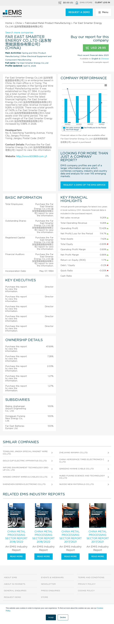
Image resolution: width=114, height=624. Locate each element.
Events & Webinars (52, 578)
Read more (16, 557)
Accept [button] (51, 617)
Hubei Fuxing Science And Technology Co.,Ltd (82, 477)
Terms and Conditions (91, 578)
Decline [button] (63, 617)
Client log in (102, 3)
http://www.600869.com (31, 156)
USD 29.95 (96, 47)
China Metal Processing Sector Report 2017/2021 (70, 536)
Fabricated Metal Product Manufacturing (47, 23)
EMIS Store (84, 2)
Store (44, 597)
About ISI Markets (14, 584)
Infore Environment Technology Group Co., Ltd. (25, 469)
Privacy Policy (86, 584)
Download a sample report (96, 62)
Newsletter (48, 584)
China (18, 23)
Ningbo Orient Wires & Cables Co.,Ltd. (25, 477)
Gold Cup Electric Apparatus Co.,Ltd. (25, 461)
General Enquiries (15, 591)
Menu (103, 12)
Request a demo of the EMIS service (84, 185)
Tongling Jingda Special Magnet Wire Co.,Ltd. (25, 452)
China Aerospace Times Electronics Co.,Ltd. (81, 460)
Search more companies (19, 32)
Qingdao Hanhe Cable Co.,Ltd (76, 469)
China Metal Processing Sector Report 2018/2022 (16, 536)
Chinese (105, 59)
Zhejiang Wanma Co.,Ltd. (73, 453)
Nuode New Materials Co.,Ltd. (76, 484)
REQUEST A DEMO (79, 12)
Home (8, 23)
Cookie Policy (86, 591)
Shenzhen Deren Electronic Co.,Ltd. (24, 484)
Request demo (12, 597)
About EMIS (10, 578)
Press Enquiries (50, 591)
